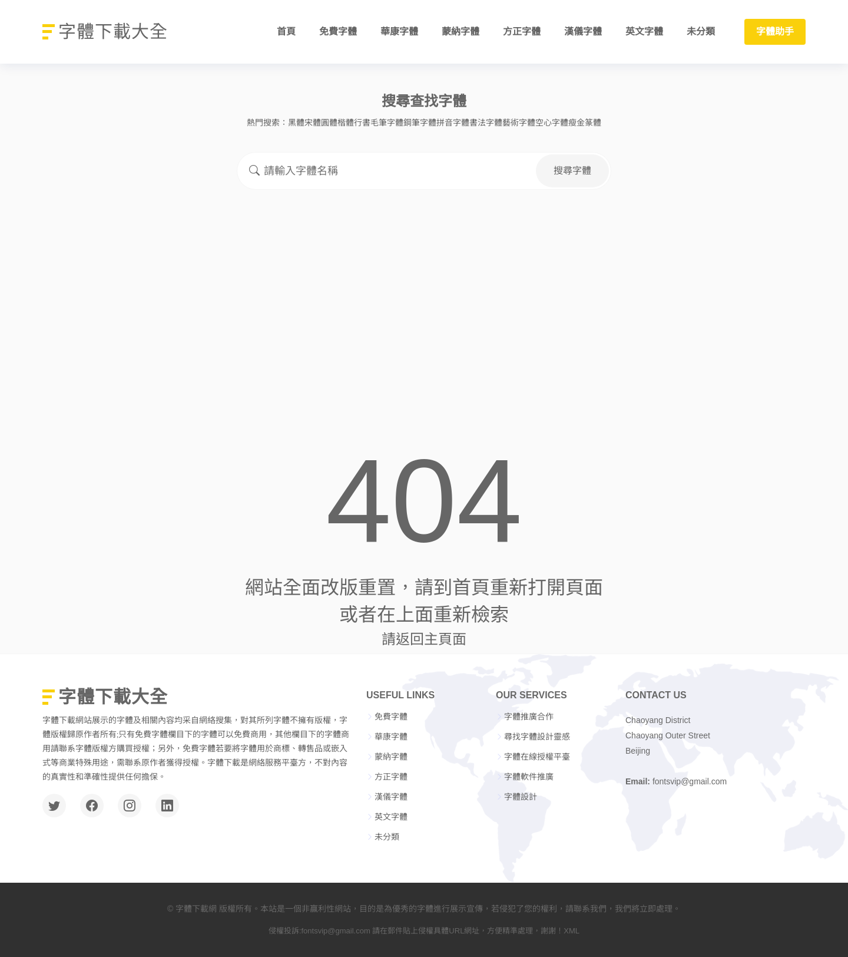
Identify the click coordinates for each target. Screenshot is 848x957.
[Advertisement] (424, 288)
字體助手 (775, 31)
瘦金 (576, 122)
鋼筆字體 (419, 122)
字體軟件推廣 (529, 777)
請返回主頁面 (424, 639)
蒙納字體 (460, 31)
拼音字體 (452, 122)
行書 (362, 122)
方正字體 (522, 31)
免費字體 (338, 31)
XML (571, 930)
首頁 (286, 31)
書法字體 (485, 122)
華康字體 (399, 31)
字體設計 (520, 797)
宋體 (312, 122)
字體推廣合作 (529, 716)
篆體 (593, 122)
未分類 (701, 31)
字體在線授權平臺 (537, 757)
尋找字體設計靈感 (537, 736)
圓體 (329, 122)
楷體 (345, 122)
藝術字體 (518, 122)
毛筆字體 (386, 122)
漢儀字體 (583, 31)
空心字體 (551, 122)
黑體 (296, 122)
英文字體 (644, 31)
